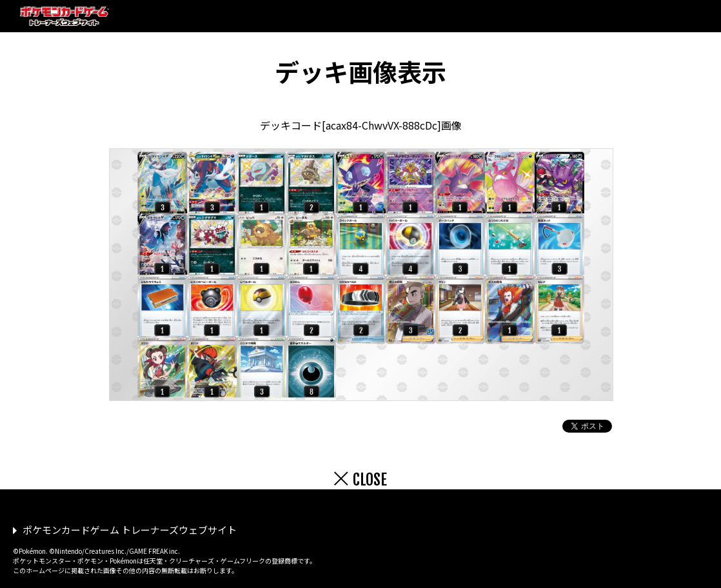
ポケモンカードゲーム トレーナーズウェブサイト (130, 529)
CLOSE (370, 479)
